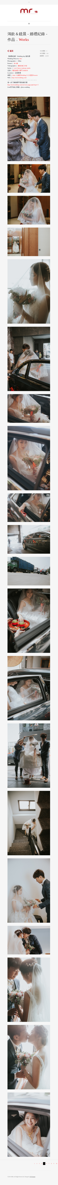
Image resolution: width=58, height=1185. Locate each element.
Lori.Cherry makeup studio (22, 68)
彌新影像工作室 (22, 66)
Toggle (29, 2)
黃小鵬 (16, 63)
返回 (11, 51)
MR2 (20, 58)
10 (56, 1163)
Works (24, 40)
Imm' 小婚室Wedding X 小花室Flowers (25, 75)
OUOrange (32, 1176)
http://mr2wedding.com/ (19, 77)
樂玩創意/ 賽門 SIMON (20, 70)
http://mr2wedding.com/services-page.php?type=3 (22, 85)
